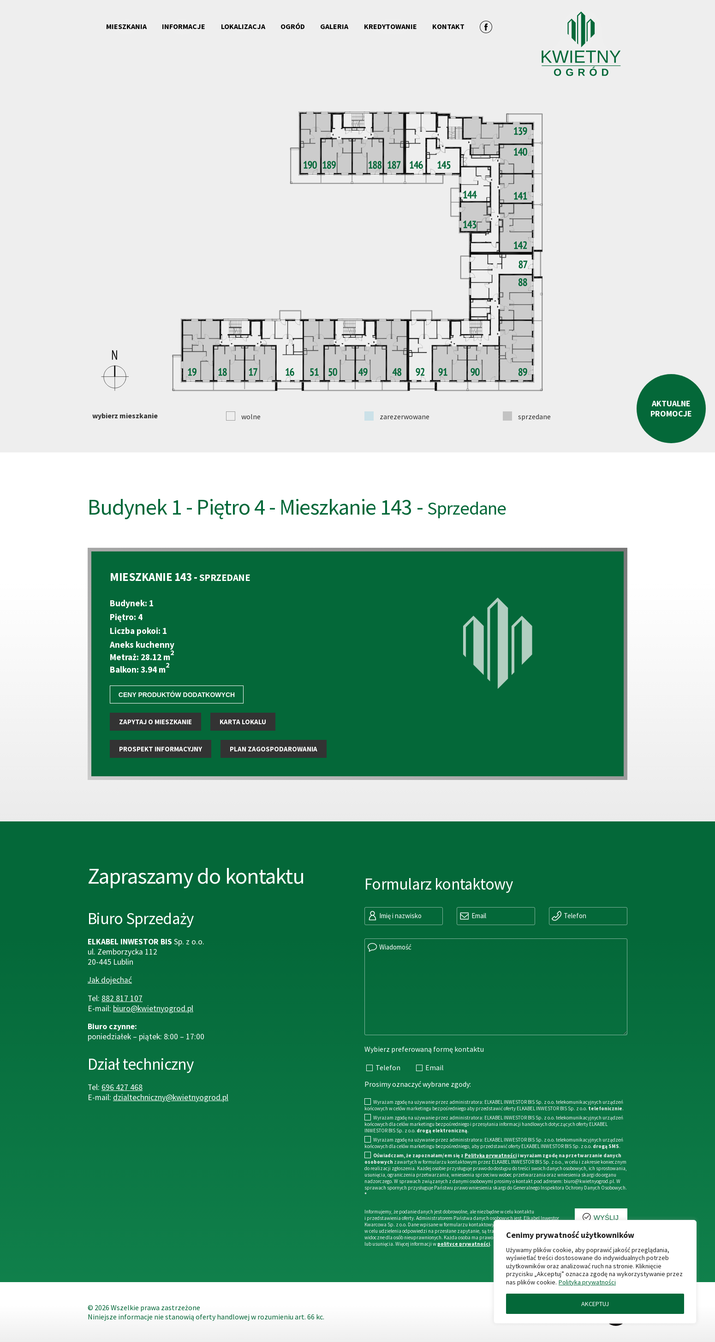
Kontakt (448, 26)
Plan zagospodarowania (273, 775)
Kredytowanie (390, 26)
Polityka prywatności (587, 1282)
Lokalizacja (243, 26)
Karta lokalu (243, 748)
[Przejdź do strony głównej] (560, 38)
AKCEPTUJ (595, 1304)
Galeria (334, 26)
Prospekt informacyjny (160, 775)
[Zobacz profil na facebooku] (486, 26)
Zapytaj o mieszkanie (155, 748)
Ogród (292, 26)
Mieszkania (126, 26)
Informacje (183, 26)
